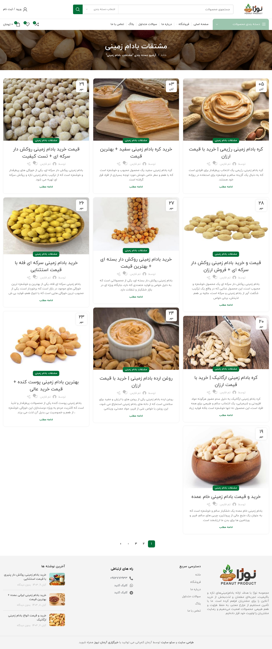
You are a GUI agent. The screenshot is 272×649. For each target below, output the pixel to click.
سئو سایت (168, 642)
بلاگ (198, 604)
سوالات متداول (191, 596)
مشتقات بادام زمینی (226, 140)
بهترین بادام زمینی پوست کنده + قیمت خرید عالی (46, 385)
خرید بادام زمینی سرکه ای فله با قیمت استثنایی (46, 266)
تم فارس (225, 164)
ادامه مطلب (226, 187)
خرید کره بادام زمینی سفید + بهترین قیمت (136, 153)
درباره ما (195, 589)
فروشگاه (195, 582)
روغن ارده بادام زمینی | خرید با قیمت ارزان (136, 382)
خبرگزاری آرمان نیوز (106, 642)
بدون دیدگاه (24, 585)
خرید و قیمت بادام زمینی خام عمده (226, 496)
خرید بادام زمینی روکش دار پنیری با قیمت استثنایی (25, 577)
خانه (163, 55)
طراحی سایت (186, 642)
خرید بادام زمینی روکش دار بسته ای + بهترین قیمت (136, 263)
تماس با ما (194, 611)
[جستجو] (153, 9)
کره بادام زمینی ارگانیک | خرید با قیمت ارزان (226, 381)
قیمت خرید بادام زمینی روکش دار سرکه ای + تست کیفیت (46, 153)
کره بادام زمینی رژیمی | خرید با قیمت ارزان (226, 153)
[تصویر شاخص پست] (57, 580)
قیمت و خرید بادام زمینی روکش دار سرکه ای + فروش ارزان (226, 266)
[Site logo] (253, 9)
